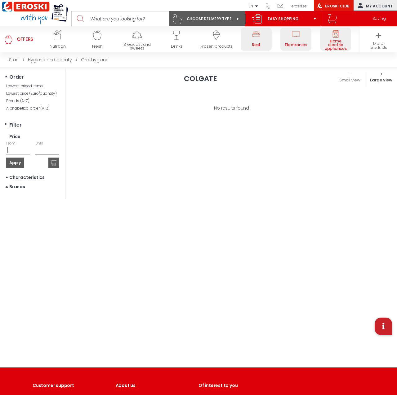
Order (16, 76)
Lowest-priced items (24, 86)
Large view (381, 80)
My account (373, 5)
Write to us (283, 5)
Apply (15, 163)
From (11, 143)
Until (39, 143)
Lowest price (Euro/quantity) (31, 93)
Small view (349, 80)
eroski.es (299, 6)
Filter (15, 124)
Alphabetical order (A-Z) (28, 108)
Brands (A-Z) (17, 100)
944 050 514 (270, 5)
